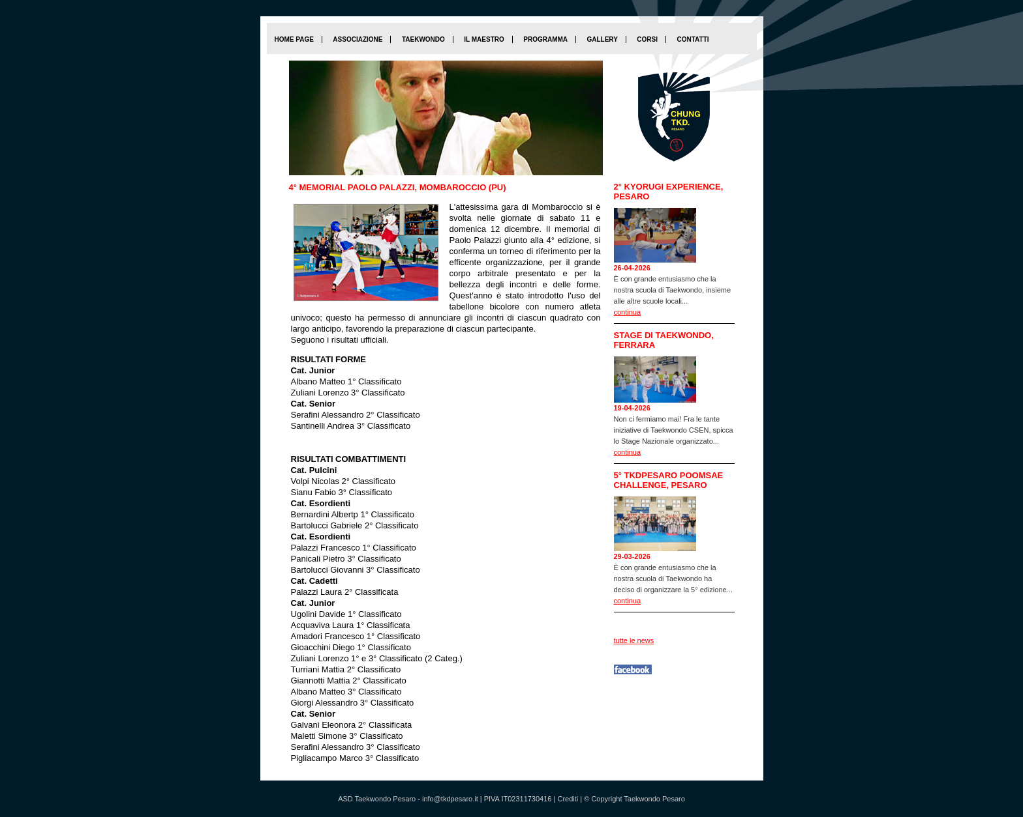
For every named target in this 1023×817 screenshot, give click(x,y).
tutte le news (634, 640)
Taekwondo (423, 39)
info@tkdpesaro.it (450, 799)
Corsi (647, 39)
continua (627, 312)
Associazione (357, 39)
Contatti (693, 39)
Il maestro (484, 39)
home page (294, 39)
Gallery (602, 39)
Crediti (567, 799)
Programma (545, 39)
